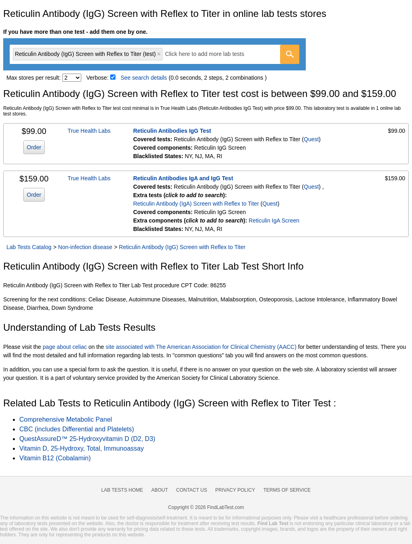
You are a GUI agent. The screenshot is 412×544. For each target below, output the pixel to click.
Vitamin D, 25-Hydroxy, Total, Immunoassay (81, 448)
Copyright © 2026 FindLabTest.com (206, 507)
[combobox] (154, 54)
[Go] (289, 54)
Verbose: (98, 77)
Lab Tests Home (122, 490)
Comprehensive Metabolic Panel (65, 419)
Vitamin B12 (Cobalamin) (55, 458)
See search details (144, 77)
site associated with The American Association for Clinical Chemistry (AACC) (201, 347)
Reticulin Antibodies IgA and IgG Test (183, 178)
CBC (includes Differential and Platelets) (76, 429)
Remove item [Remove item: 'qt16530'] (159, 54)
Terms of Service (287, 490)
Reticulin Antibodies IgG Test (172, 131)
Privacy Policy (235, 490)
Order (34, 147)
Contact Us (191, 490)
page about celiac (65, 347)
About (159, 490)
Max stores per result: (33, 77)
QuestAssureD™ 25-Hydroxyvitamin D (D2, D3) (87, 438)
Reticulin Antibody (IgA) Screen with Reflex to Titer (196, 203)
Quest (311, 139)
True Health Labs (89, 131)
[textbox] (210, 54)
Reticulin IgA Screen (274, 220)
